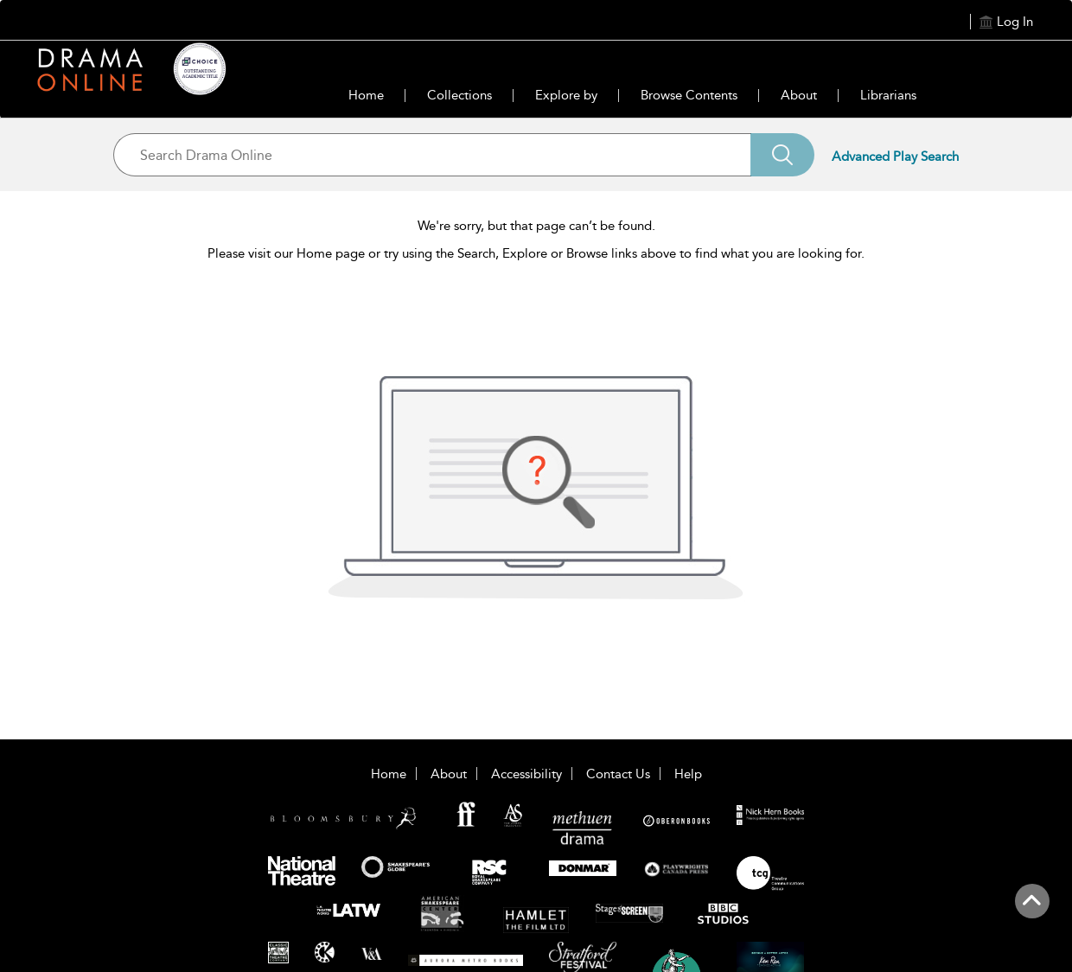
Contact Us (618, 774)
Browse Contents (689, 95)
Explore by (566, 95)
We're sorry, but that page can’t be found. (536, 225)
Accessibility (526, 774)
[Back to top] (1032, 910)
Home (366, 95)
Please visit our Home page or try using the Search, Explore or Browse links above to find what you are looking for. (536, 253)
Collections (459, 95)
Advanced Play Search (895, 156)
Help (688, 774)
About (799, 95)
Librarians (888, 95)
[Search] (782, 154)
